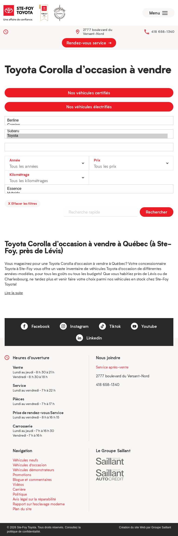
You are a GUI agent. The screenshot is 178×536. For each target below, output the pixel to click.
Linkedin (89, 337)
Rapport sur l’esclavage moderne (39, 504)
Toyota (87, 136)
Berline (87, 120)
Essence (87, 189)
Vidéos (18, 484)
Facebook (35, 326)
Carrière (19, 489)
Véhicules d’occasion (30, 465)
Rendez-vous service (89, 43)
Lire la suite (14, 293)
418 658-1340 (163, 31)
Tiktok (110, 326)
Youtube (144, 326)
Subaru (87, 131)
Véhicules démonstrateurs (33, 469)
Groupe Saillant (161, 527)
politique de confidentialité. (24, 531)
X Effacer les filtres (22, 203)
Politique (20, 494)
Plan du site (22, 508)
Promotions (22, 474)
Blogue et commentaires (32, 479)
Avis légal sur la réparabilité (34, 499)
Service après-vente (112, 367)
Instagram (74, 326)
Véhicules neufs (25, 460)
